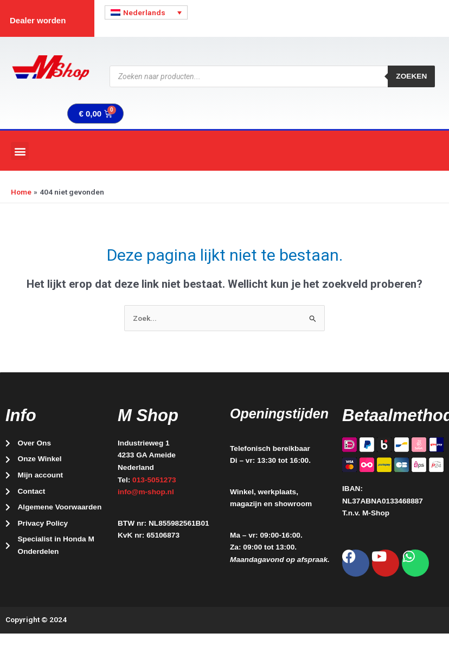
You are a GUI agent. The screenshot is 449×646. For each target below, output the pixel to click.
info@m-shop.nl (146, 492)
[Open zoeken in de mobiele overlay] (272, 76)
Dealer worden (38, 20)
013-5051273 (154, 480)
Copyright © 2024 (36, 619)
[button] (20, 151)
